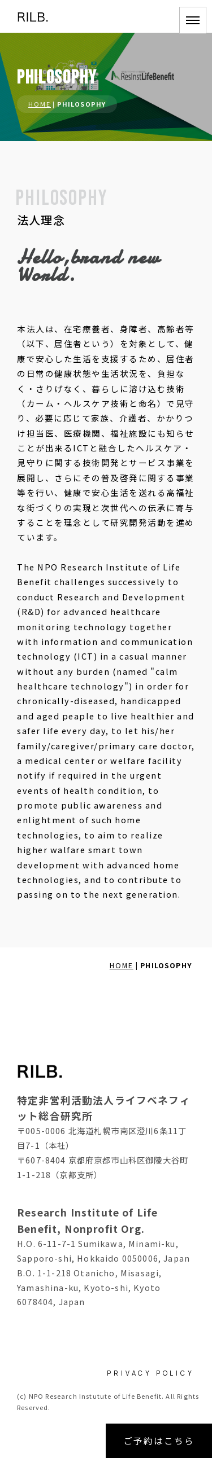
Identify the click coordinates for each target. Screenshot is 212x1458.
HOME (39, 103)
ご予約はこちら (158, 1440)
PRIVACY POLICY (150, 1373)
